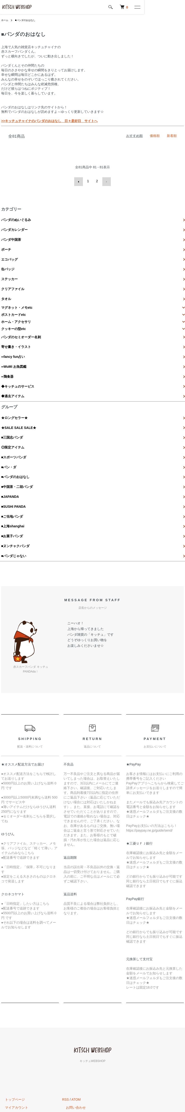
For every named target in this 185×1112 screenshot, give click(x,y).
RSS (65, 1040)
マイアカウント (12, 1048)
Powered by (92, 1100)
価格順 (155, 136)
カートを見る (11, 1056)
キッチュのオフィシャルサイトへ (87, 1056)
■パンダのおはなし (28, 20)
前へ (79, 181)
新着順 (172, 136)
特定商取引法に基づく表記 (21, 1064)
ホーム (5, 20)
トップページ (11, 1040)
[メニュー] (178, 7)
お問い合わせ (72, 1048)
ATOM (76, 1040)
